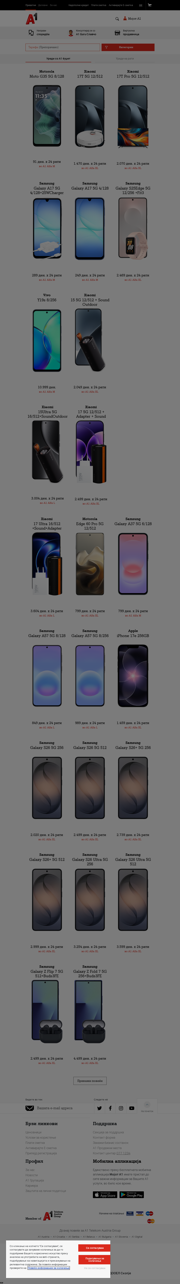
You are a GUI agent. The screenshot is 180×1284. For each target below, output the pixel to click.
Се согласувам (95, 1248)
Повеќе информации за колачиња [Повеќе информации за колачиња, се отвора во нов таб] (48, 1268)
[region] (58, 1259)
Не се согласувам (94, 1268)
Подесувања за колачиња (94, 1259)
